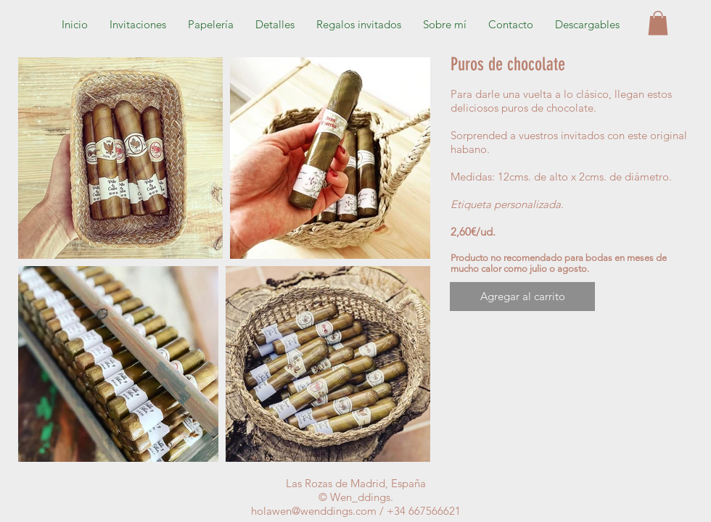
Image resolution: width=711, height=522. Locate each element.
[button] (587, 24)
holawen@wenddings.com (314, 511)
